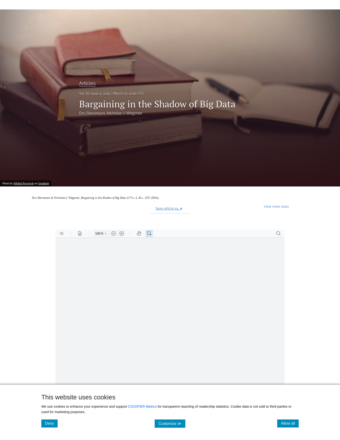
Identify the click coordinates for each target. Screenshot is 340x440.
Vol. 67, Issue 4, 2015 (94, 93)
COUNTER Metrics (142, 406)
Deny (51, 423)
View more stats (276, 206)
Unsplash (43, 183)
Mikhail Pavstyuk (23, 183)
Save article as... (169, 208)
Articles (87, 83)
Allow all (290, 423)
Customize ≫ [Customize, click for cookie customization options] (171, 423)
